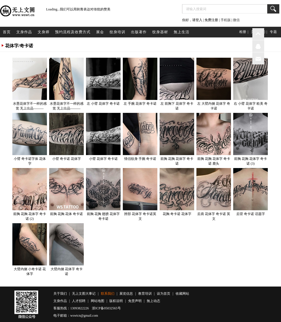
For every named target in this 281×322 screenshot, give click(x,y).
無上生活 (181, 32)
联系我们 (107, 294)
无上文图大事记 (84, 294)
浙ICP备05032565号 (106, 308)
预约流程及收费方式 (72, 32)
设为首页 (163, 294)
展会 (100, 32)
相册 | (243, 32)
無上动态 (153, 301)
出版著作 (139, 32)
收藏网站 (182, 294)
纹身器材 (160, 32)
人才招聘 (78, 301)
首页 (7, 32)
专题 (273, 32)
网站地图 (97, 301)
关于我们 (60, 294)
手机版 (226, 20)
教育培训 (145, 294)
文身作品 (24, 32)
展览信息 (126, 294)
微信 (236, 20)
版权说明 (116, 301)
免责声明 (135, 301)
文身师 (43, 32)
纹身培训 (117, 32)
